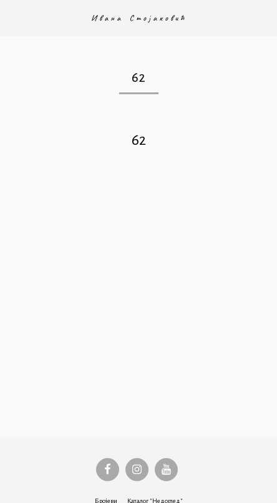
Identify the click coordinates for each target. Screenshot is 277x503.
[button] (13, 17)
